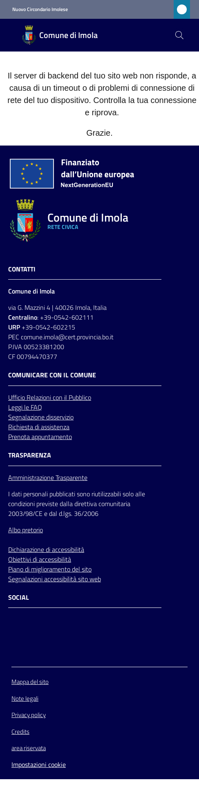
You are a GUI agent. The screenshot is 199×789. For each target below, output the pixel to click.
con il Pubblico (72, 397)
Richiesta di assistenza (38, 427)
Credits (20, 731)
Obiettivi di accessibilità (39, 559)
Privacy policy (28, 715)
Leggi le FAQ (25, 407)
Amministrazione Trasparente (47, 477)
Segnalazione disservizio (41, 417)
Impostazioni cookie (38, 764)
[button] (179, 35)
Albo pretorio (25, 530)
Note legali (24, 698)
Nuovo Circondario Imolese (40, 9)
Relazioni (40, 397)
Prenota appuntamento (40, 437)
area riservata (28, 748)
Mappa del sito (30, 681)
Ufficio (17, 397)
